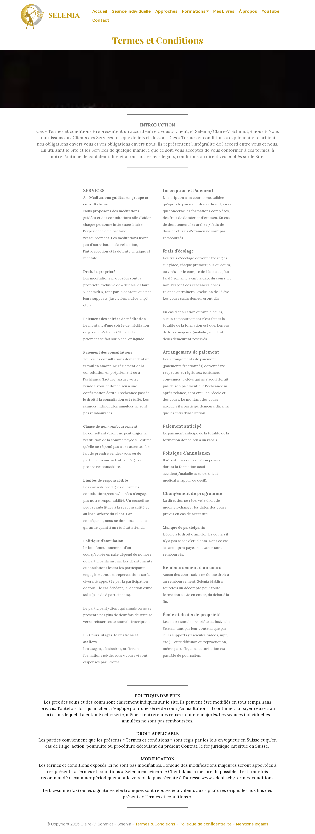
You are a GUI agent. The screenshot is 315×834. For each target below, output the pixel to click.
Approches (166, 11)
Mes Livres (223, 11)
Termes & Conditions (155, 824)
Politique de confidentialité (205, 824)
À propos (248, 11)
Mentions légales (252, 824)
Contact (100, 20)
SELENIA (64, 16)
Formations (193, 11)
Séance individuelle (131, 11)
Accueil (99, 11)
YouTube (270, 11)
